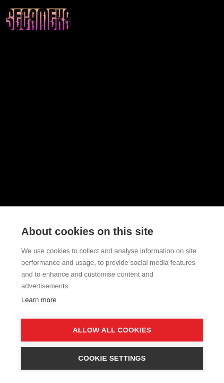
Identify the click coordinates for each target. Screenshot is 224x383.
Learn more (38, 300)
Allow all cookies (112, 330)
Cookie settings (112, 358)
